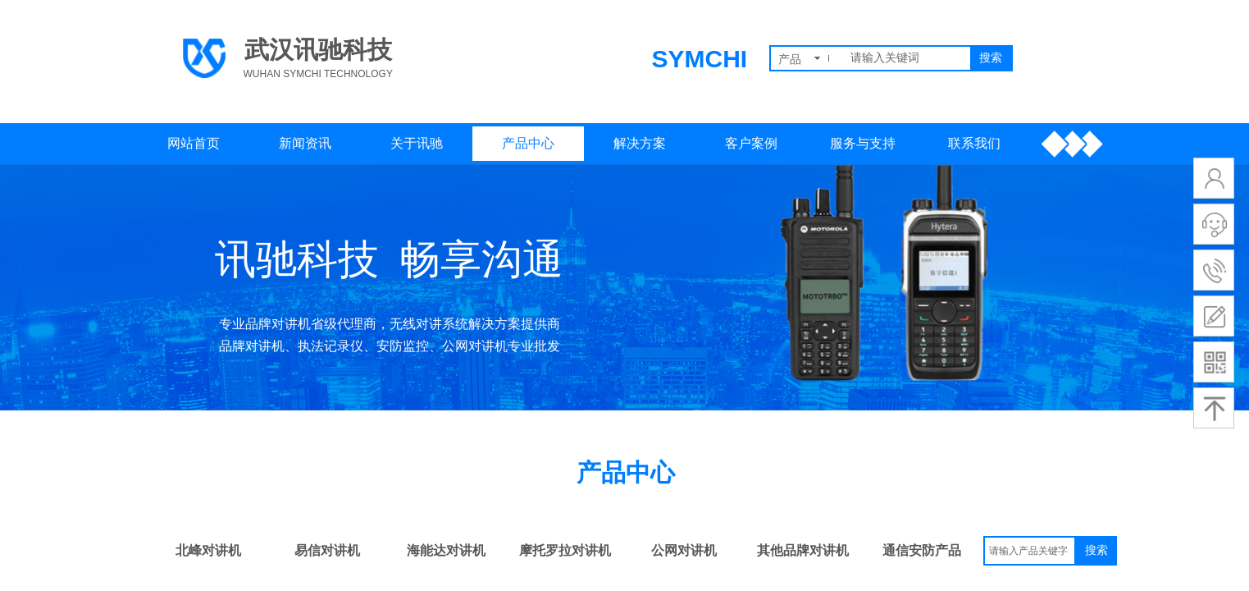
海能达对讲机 (446, 550)
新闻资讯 (305, 143)
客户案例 (751, 143)
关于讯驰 (416, 143)
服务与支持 (863, 143)
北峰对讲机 (208, 550)
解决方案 (639, 143)
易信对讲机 (327, 550)
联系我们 (974, 143)
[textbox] (907, 58)
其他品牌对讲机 (803, 550)
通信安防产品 (921, 550)
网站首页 (193, 143)
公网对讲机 (684, 550)
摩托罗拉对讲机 (565, 550)
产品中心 (528, 143)
